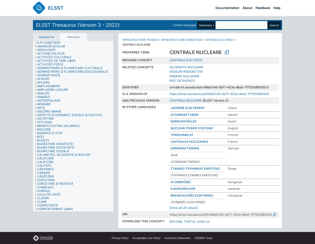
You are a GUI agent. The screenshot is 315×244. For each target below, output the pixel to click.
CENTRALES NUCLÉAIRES (189, 142)
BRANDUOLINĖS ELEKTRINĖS (192, 195)
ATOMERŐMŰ (181, 182)
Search (274, 25)
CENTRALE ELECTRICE (219, 39)
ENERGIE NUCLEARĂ (184, 76)
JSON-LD (203, 222)
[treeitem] (50, 43)
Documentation (227, 8)
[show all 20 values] (184, 208)
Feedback (263, 8)
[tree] (73, 126)
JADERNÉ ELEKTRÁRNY (188, 108)
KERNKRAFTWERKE (185, 148)
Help (276, 8)
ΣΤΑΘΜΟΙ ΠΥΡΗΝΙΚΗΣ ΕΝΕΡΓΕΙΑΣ (195, 168)
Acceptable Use (147, 238)
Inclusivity (178, 238)
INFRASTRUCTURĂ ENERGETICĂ (181, 39)
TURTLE (189, 222)
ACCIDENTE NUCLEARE (186, 67)
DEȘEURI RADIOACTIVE (186, 72)
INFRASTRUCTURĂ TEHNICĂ (140, 39)
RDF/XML (176, 222)
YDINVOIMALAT (182, 135)
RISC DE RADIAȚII (182, 81)
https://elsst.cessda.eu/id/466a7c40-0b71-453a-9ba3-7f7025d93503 (219, 94)
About (247, 8)
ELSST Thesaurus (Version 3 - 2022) (78, 25)
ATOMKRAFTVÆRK (185, 115)
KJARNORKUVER (183, 189)
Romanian (205, 25)
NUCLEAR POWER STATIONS (192, 128)
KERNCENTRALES (183, 121)
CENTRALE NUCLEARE (186, 100)
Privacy (120, 238)
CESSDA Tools (203, 238)
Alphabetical (46, 37)
